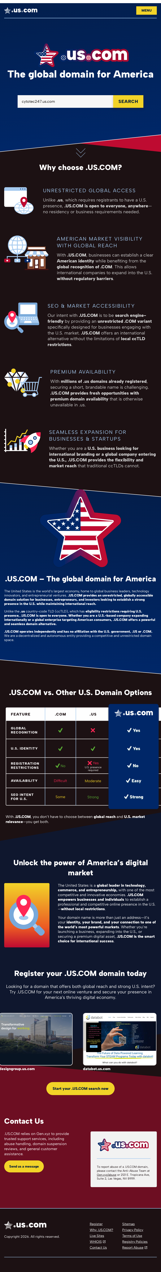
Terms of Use (132, 1236)
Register (96, 1224)
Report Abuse (132, 1248)
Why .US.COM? (101, 1230)
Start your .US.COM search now (80, 1088)
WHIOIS (96, 1242)
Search (128, 101)
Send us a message (24, 1166)
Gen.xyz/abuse (106, 1175)
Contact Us (98, 1248)
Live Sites (97, 1236)
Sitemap (128, 1224)
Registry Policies (135, 1242)
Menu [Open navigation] (147, 10)
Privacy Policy (132, 1230)
